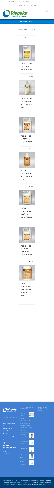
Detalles (31, 76)
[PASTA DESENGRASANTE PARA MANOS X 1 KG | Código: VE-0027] (27, 272)
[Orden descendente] (34, 29)
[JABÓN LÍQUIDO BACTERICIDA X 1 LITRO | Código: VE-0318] (27, 160)
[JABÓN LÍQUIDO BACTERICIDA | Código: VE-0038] (27, 125)
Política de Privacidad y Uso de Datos (21, 482)
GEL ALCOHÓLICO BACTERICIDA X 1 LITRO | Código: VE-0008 (27, 103)
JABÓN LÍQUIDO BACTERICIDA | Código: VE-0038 (26, 139)
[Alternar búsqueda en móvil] (47, 11)
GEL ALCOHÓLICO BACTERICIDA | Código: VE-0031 (26, 66)
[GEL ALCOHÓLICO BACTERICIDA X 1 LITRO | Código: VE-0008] (27, 87)
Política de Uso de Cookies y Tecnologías (39, 482)
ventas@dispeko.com (40, 2)
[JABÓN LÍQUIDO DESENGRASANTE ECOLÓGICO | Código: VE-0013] (27, 197)
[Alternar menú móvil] (50, 11)
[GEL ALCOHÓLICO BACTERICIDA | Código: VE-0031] (27, 53)
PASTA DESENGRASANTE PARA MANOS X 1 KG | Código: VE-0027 (27, 289)
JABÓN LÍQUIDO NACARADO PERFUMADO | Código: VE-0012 (26, 250)
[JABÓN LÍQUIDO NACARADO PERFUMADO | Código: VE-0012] (27, 235)
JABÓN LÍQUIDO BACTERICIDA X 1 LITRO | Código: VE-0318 (27, 175)
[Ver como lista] (28, 38)
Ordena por (23, 30)
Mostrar (23, 34)
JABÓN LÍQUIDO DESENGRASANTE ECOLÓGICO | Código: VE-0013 (27, 212)
